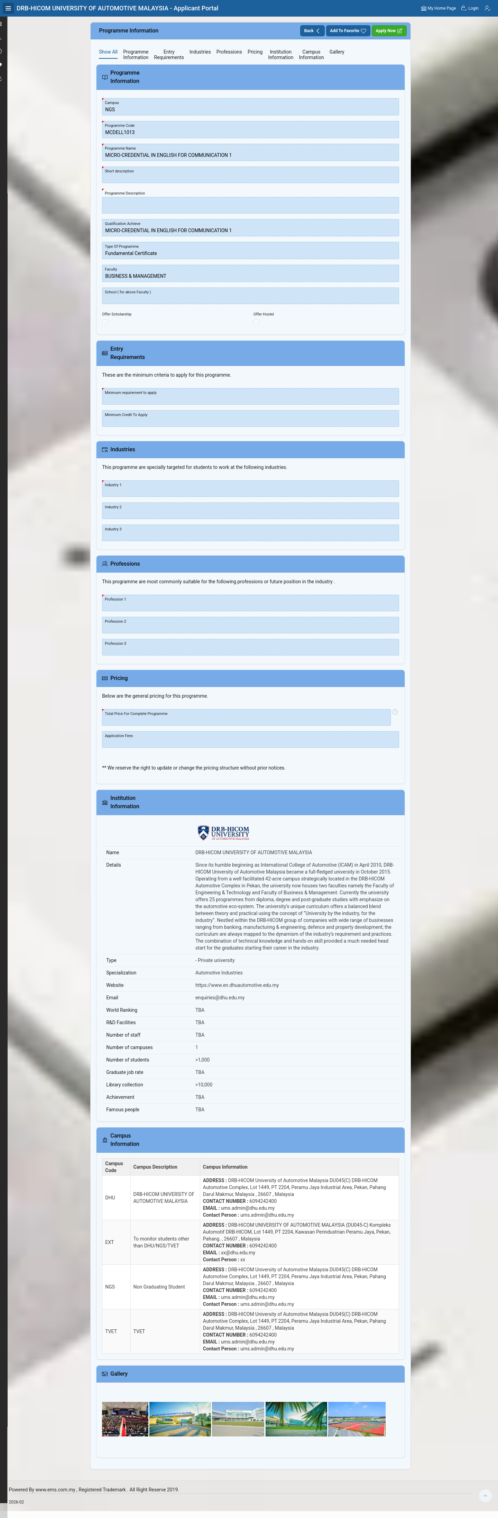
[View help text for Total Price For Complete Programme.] (397, 717)
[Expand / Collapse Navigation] (8, 8)
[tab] (119, 52)
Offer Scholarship (127, 314)
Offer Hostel (270, 314)
